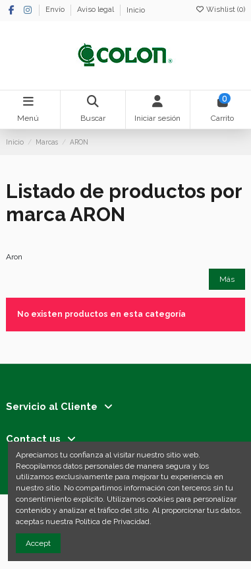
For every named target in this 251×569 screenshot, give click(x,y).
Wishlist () (220, 9)
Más (227, 279)
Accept (38, 543)
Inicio (135, 10)
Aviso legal (96, 10)
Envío (56, 10)
